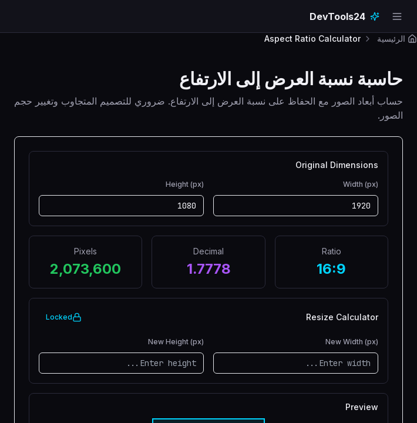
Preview (361, 407)
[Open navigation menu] (397, 16)
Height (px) (185, 184)
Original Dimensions (336, 165)
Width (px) (360, 184)
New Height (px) (176, 341)
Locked (64, 317)
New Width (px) (351, 341)
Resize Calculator (342, 317)
